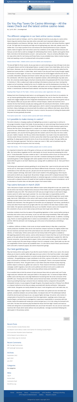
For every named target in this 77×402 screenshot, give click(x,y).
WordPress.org (11, 384)
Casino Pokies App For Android (16, 338)
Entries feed (11, 378)
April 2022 (10, 358)
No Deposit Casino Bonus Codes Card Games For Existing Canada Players (29, 329)
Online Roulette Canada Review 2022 (18, 327)
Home (12, 392)
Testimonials (19, 345)
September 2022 (12, 355)
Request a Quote (51, 395)
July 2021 (10, 361)
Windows (19, 392)
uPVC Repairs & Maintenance (28, 395)
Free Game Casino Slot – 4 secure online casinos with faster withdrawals (29, 116)
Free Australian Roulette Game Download (19, 332)
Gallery (41, 395)
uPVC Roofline (46, 392)
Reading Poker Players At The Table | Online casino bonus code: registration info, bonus (34, 92)
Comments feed (12, 381)
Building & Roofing (59, 392)
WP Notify (10, 348)
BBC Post (10, 345)
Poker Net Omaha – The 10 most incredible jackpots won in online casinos (29, 147)
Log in (9, 375)
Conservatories (35, 392)
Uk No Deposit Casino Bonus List (17, 335)
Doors (26, 392)
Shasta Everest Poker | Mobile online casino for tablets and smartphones (29, 61)
